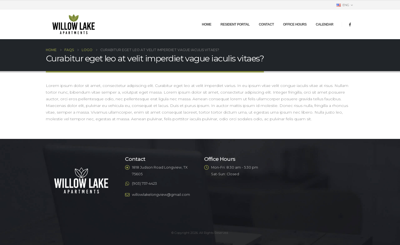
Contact (266, 24)
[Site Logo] (73, 24)
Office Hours (295, 24)
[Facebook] (350, 24)
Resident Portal (235, 24)
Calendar (324, 24)
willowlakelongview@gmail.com (161, 194)
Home (206, 24)
